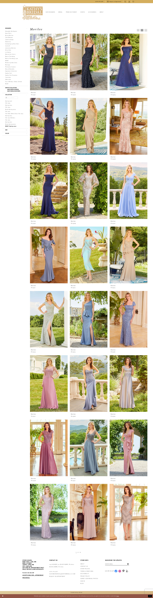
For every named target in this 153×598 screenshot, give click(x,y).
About (82, 564)
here (118, 596)
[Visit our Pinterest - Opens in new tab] (123, 571)
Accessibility (84, 573)
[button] (129, 1)
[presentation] (49, 62)
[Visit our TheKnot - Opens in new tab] (127, 571)
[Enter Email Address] (117, 564)
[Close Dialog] (2, 596)
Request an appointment (57, 576)
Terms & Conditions (86, 571)
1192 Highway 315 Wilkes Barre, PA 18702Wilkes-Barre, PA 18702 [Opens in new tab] (61, 566)
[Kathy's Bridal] (32, 12)
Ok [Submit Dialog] (150, 596)
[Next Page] (80, 552)
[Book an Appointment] (114, 1)
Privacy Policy (85, 576)
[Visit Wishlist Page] (133, 1)
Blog (82, 583)
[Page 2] (78, 552)
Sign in (82, 581)
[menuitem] (99, 1)
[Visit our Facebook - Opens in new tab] (116, 571)
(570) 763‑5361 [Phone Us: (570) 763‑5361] (53, 571)
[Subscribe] (128, 564)
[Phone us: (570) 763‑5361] (99, 1)
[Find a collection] (11, 98)
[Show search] (125, 1)
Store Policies (85, 568)
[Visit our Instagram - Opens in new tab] (119, 571)
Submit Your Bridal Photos (89, 578)
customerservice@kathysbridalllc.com (62, 574)
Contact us (84, 566)
